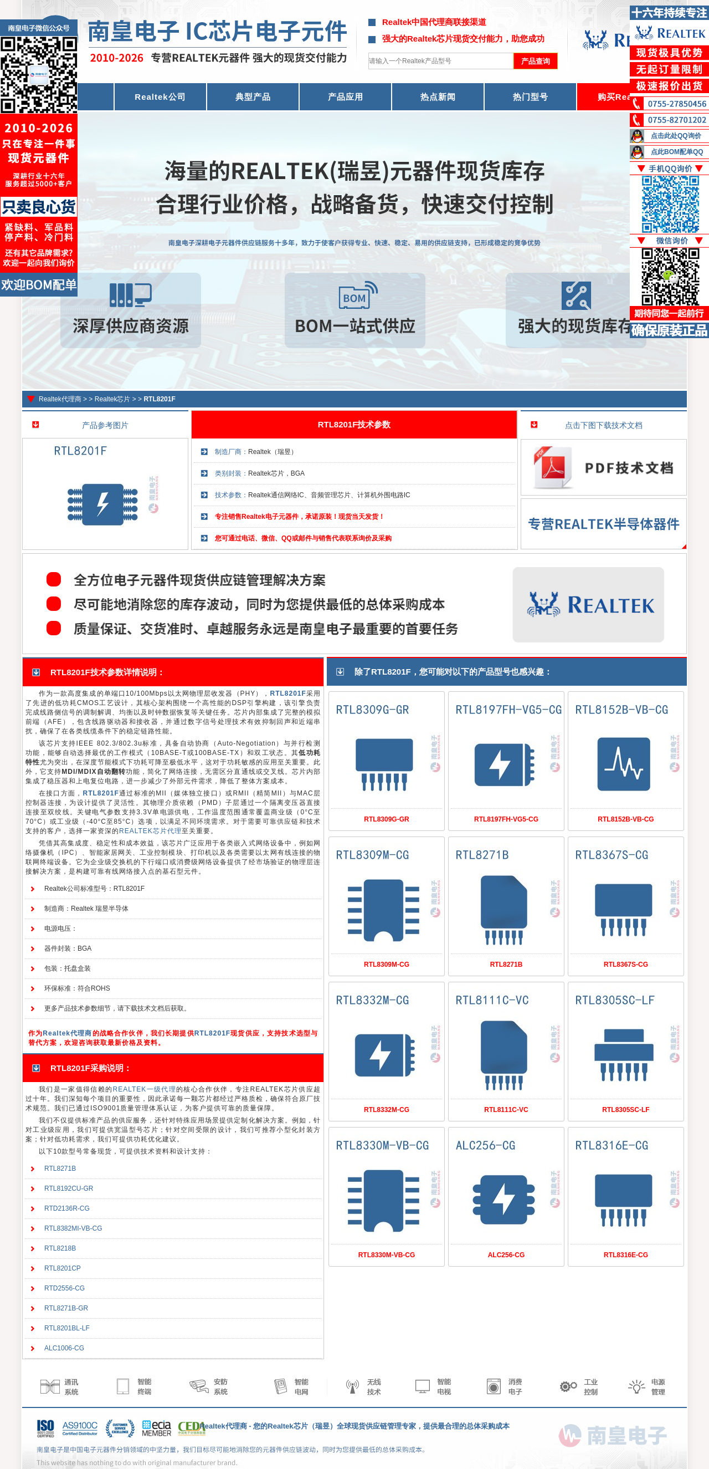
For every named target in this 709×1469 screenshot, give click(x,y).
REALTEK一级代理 (144, 1089)
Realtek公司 (160, 96)
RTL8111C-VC (506, 1110)
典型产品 (253, 96)
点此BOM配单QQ (677, 152)
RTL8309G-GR (386, 819)
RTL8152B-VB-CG (626, 819)
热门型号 (530, 96)
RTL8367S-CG (626, 964)
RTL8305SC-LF (625, 1110)
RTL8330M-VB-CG (386, 1255)
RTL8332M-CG (386, 1110)
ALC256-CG (506, 1255)
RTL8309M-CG (386, 964)
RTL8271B (506, 964)
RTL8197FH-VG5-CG (506, 819)
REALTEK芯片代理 (150, 831)
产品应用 (345, 96)
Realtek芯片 (113, 399)
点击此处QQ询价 (676, 136)
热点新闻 (438, 96)
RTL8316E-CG (626, 1255)
